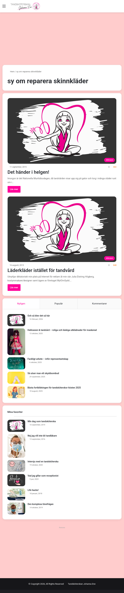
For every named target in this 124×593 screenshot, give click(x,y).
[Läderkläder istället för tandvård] (62, 229)
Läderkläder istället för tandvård (42, 270)
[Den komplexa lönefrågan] (16, 509)
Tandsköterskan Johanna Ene (82, 584)
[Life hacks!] (16, 494)
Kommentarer (99, 303)
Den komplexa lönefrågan (40, 504)
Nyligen (21, 303)
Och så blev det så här (39, 315)
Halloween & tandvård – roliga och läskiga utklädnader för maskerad (62, 330)
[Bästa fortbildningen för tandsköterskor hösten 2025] (16, 392)
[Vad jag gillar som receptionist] (16, 480)
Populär (58, 303)
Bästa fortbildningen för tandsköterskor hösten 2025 (54, 387)
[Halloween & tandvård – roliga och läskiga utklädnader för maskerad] (16, 341)
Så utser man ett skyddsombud (43, 373)
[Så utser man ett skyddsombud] (16, 378)
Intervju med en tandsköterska (43, 461)
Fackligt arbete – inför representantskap (48, 359)
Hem (11, 71)
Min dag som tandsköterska (42, 421)
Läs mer (14, 189)
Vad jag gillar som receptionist (43, 475)
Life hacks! (33, 490)
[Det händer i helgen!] (62, 131)
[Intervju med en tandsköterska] (16, 466)
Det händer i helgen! (29, 172)
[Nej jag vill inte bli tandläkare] (16, 446)
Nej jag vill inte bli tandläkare (42, 436)
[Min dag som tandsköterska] (16, 426)
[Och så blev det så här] (16, 320)
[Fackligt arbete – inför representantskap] (16, 363)
